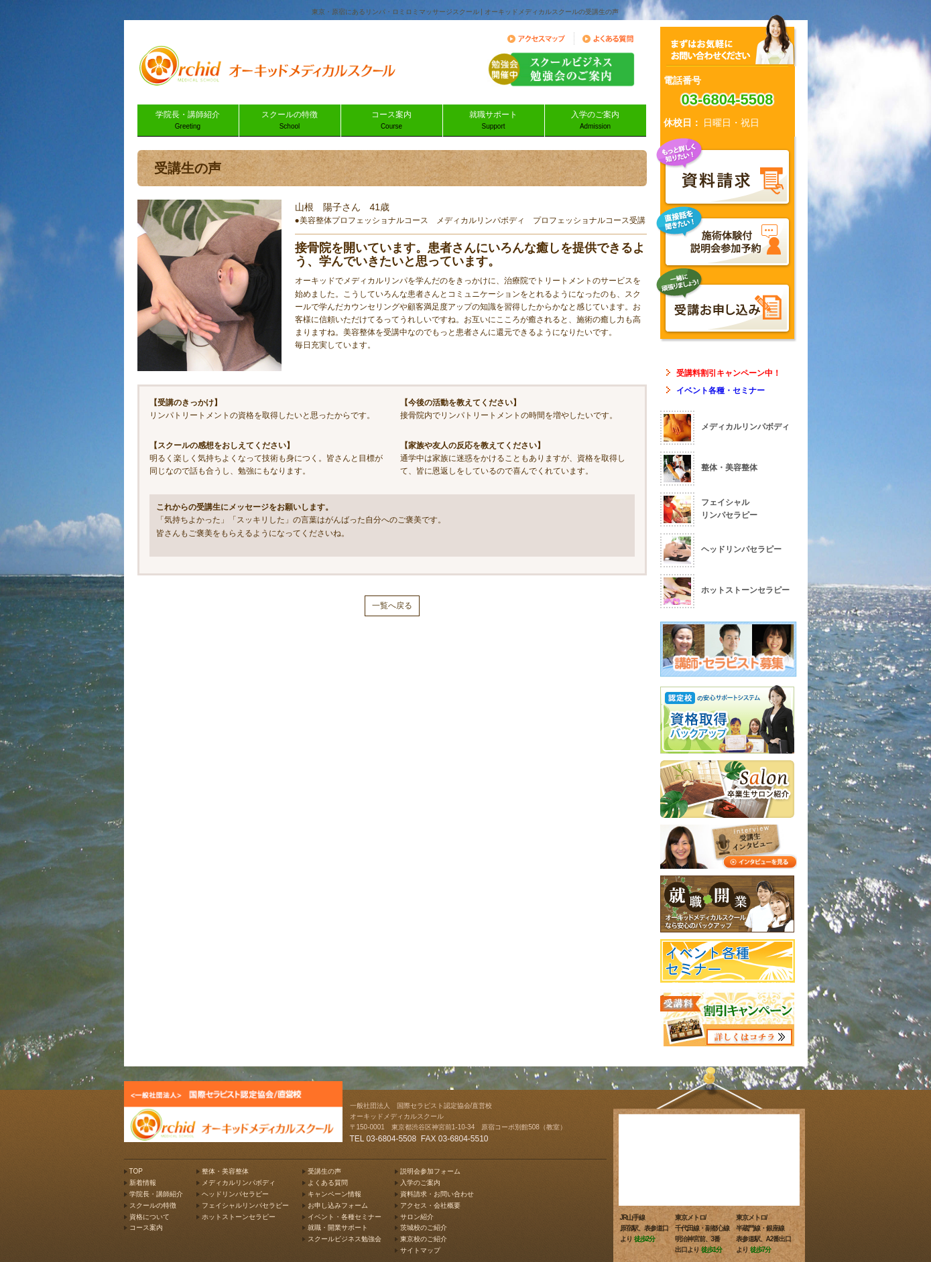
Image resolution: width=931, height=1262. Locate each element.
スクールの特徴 (289, 121)
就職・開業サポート (338, 1227)
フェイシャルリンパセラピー (245, 1205)
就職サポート (493, 121)
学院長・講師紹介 (188, 121)
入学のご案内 (595, 121)
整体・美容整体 (225, 1171)
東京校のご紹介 (423, 1239)
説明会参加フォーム (430, 1171)
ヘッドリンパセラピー (235, 1194)
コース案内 (391, 121)
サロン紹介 (417, 1216)
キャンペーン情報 (334, 1194)
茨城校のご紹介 (423, 1227)
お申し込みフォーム (338, 1205)
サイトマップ (420, 1250)
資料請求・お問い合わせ (437, 1194)
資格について (149, 1216)
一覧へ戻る (392, 605)
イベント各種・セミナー (720, 390)
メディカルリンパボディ (238, 1182)
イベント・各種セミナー (344, 1216)
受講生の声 (324, 1171)
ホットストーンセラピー (238, 1216)
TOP (136, 1171)
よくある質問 (328, 1182)
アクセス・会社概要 (430, 1205)
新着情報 (142, 1182)
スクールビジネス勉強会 (344, 1239)
